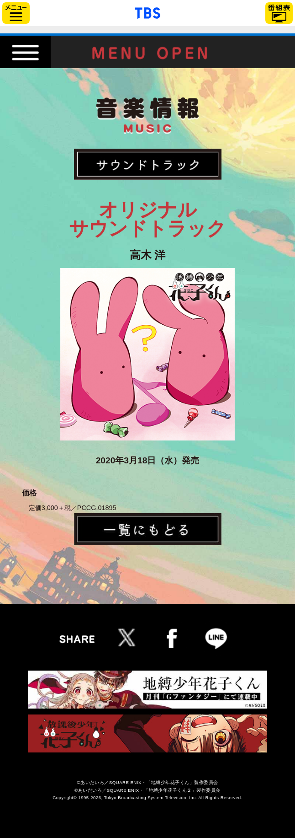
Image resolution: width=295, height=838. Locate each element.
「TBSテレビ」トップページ (147, 12)
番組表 (279, 13)
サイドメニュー (16, 13)
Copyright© (65, 797)
